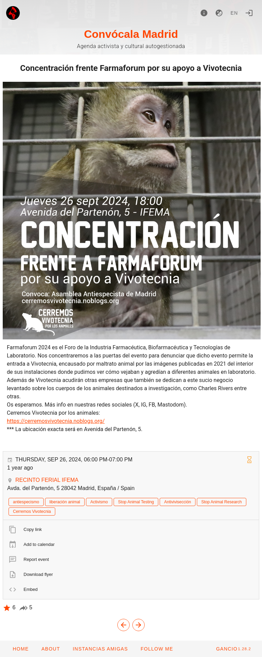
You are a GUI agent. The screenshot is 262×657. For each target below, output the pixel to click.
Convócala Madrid (131, 34)
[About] (204, 12)
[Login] (249, 12)
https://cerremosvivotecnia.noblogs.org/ (56, 421)
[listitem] (131, 529)
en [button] (234, 13)
